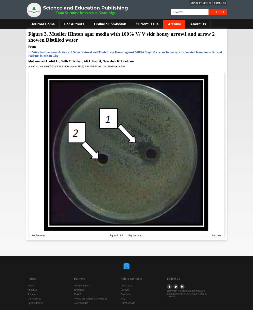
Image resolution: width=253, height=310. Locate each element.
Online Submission (110, 24)
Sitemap (125, 290)
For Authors (74, 24)
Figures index (135, 235)
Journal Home (43, 24)
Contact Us (126, 285)
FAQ (123, 298)
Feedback (126, 294)
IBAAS (77, 294)
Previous (40, 235)
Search (217, 12)
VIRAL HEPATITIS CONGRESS (91, 298)
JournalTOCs (81, 303)
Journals (32, 294)
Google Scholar (82, 285)
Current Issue (147, 24)
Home (31, 285)
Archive (174, 24)
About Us (198, 24)
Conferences (34, 298)
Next (214, 235)
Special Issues (35, 303)
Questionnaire (128, 303)
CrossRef (79, 290)
